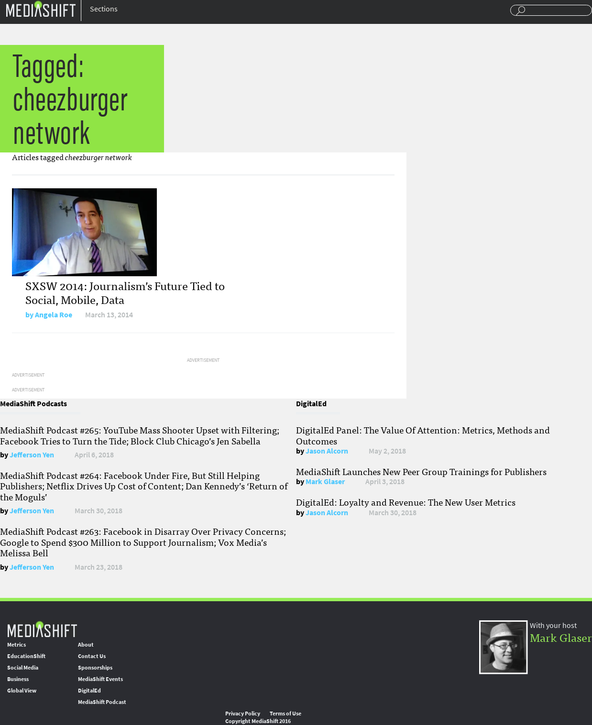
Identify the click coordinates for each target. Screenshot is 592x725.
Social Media (22, 667)
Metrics (16, 645)
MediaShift (42, 628)
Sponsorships (95, 667)
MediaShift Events (100, 679)
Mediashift (41, 8)
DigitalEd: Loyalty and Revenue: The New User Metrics (405, 502)
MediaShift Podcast (102, 702)
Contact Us (92, 656)
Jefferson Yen (32, 455)
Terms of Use (285, 713)
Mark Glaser (325, 481)
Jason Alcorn (327, 451)
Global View (21, 690)
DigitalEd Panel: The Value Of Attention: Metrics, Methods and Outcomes (423, 434)
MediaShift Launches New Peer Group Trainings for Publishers (421, 471)
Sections (104, 9)
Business (18, 679)
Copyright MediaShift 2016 (258, 721)
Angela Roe (53, 315)
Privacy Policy (242, 713)
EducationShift (26, 656)
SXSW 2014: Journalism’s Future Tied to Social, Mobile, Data (125, 292)
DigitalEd (89, 690)
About (86, 645)
